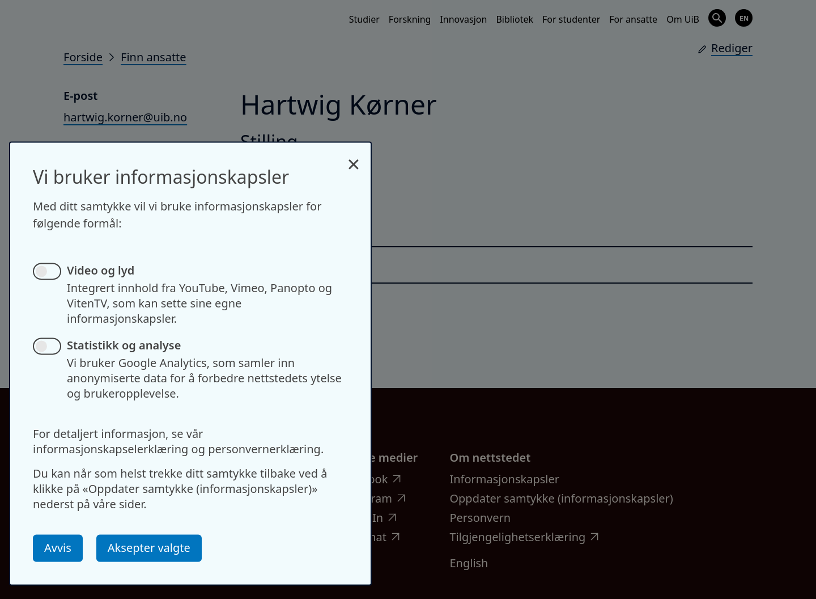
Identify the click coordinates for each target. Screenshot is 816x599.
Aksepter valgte (149, 547)
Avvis (57, 547)
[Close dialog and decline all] (353, 158)
